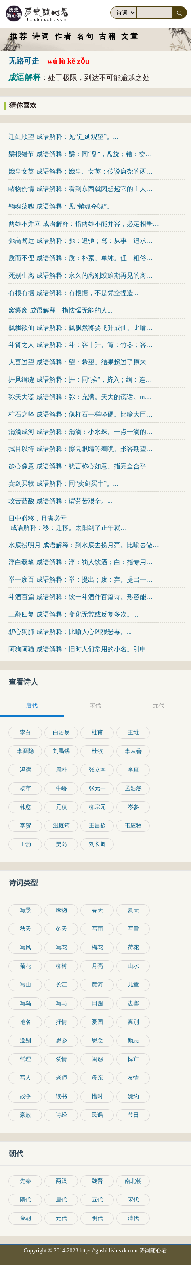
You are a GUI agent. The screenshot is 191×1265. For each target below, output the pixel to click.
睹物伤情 (21, 188)
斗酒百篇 (21, 596)
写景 (25, 910)
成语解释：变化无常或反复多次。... (87, 614)
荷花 (133, 947)
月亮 (97, 966)
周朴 (61, 770)
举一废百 (21, 579)
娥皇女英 (21, 171)
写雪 (133, 929)
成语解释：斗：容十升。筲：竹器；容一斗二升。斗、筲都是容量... (94, 344)
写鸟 (25, 1003)
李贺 (25, 826)
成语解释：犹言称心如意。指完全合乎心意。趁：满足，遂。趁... (94, 466)
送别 (25, 1041)
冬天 (61, 929)
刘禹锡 (61, 751)
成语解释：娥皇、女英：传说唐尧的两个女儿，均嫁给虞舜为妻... (94, 171)
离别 (133, 1022)
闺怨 (97, 1059)
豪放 (25, 1115)
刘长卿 (97, 844)
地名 (25, 1022)
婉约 (133, 1096)
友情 (133, 1078)
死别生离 (21, 275)
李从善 (133, 751)
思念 (97, 1041)
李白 (25, 732)
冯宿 (25, 770)
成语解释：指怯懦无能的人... (71, 310)
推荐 (19, 36)
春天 (97, 910)
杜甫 (97, 732)
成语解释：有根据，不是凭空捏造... (87, 292)
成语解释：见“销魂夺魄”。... (77, 206)
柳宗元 (97, 807)
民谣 (97, 1115)
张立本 (97, 770)
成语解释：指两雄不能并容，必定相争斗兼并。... (101, 223)
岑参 (133, 807)
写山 (25, 985)
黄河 (97, 985)
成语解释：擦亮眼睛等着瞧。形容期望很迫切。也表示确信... (94, 448)
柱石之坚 (21, 414)
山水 (133, 966)
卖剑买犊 (21, 483)
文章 (130, 36)
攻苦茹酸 (21, 500)
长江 (61, 985)
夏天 (133, 910)
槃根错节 (21, 154)
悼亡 (133, 1059)
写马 (61, 1003)
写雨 (97, 929)
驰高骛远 (21, 240)
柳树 (61, 966)
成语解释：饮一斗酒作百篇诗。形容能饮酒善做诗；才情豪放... (94, 596)
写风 (25, 947)
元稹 (61, 807)
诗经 (61, 1115)
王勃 (25, 844)
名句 (86, 36)
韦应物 (133, 826)
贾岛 (61, 844)
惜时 (97, 1096)
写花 (61, 947)
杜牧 (97, 751)
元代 (61, 1218)
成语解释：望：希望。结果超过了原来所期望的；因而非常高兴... (94, 362)
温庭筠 (61, 826)
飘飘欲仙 (21, 327)
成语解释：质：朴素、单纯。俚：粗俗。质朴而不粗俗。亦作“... (94, 258)
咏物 (61, 910)
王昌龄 (97, 826)
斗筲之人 (21, 344)
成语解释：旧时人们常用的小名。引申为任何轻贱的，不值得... (94, 649)
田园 (97, 1003)
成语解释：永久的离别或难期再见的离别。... (94, 275)
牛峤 (61, 788)
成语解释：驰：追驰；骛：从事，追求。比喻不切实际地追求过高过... (94, 240)
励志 (133, 1041)
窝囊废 (18, 310)
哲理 (25, 1059)
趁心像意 (21, 466)
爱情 (61, 1059)
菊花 (25, 966)
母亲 (97, 1078)
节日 (133, 1115)
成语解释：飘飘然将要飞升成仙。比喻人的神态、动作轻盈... (94, 327)
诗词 (41, 36)
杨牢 (25, 788)
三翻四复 (21, 614)
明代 (97, 1218)
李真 (133, 770)
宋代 (133, 1200)
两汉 (61, 1181)
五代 (97, 1200)
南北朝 (133, 1181)
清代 (133, 1218)
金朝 (25, 1218)
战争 (25, 1096)
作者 (64, 36)
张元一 (97, 788)
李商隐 (25, 751)
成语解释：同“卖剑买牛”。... (77, 483)
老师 (61, 1078)
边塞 (133, 1003)
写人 (25, 1078)
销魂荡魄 (21, 206)
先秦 (25, 1181)
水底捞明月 (24, 545)
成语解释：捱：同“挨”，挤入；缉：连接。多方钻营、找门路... (94, 379)
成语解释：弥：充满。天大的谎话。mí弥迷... (94, 396)
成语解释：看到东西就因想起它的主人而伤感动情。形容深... (94, 188)
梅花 (97, 947)
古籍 (108, 36)
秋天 (25, 929)
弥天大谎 (21, 396)
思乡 (61, 1041)
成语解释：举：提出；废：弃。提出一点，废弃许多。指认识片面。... (94, 579)
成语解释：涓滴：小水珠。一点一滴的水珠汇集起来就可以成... (94, 431)
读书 (61, 1096)
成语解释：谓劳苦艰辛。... (74, 500)
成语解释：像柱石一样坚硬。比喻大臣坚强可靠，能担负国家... (94, 414)
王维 (133, 732)
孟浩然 (133, 788)
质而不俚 (21, 258)
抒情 (61, 1022)
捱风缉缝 (21, 379)
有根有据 (21, 292)
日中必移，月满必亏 (37, 518)
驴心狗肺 (21, 631)
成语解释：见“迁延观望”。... (77, 136)
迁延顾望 (21, 136)
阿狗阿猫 (21, 649)
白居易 (61, 732)
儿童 (133, 985)
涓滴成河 (21, 431)
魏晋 (97, 1181)
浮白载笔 (21, 562)
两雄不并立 (24, 223)
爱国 (97, 1022)
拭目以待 (21, 448)
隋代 (25, 1200)
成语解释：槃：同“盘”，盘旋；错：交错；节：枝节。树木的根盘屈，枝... (94, 154)
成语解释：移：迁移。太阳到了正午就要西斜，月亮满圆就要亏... (68, 527)
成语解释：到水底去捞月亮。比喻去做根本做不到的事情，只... (101, 545)
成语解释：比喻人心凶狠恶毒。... (84, 631)
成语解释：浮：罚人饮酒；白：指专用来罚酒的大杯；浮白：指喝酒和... (94, 562)
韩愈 (25, 807)
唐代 (61, 1200)
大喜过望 (21, 362)
